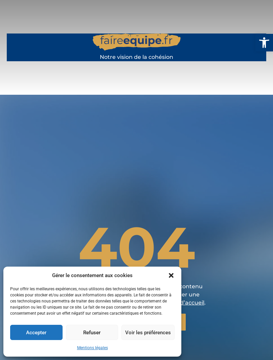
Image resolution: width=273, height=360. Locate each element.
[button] (264, 42)
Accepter (36, 333)
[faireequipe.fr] (137, 46)
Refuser (91, 333)
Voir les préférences (148, 333)
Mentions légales (92, 347)
